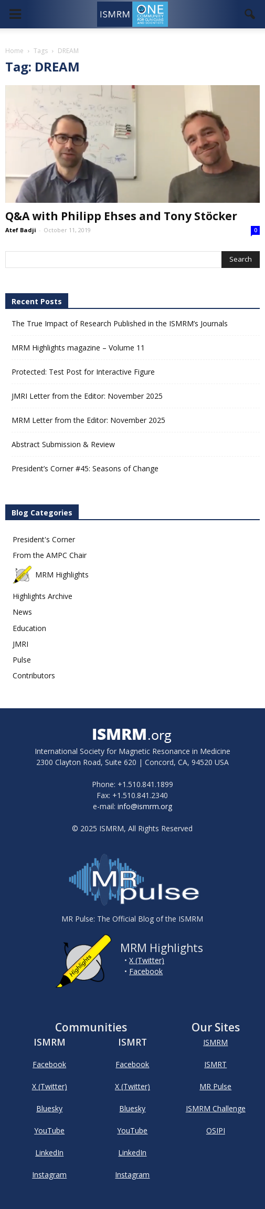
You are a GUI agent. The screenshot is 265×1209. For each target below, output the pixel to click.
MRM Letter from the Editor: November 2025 (88, 420)
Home (14, 50)
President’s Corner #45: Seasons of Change (85, 468)
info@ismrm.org (145, 806)
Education (29, 628)
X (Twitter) (146, 960)
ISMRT (215, 1064)
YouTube (49, 1130)
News (22, 612)
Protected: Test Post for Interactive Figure (83, 372)
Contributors (34, 675)
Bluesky (49, 1108)
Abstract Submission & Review (63, 444)
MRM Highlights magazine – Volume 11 (78, 348)
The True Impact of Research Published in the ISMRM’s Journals (120, 323)
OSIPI (215, 1130)
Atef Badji (20, 230)
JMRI (20, 644)
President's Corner (44, 539)
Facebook (146, 971)
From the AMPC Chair (50, 555)
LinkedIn (49, 1153)
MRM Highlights (51, 575)
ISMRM (215, 1042)
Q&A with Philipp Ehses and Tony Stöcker (121, 216)
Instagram (49, 1175)
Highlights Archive (42, 596)
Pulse (22, 660)
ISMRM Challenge (216, 1108)
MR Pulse (215, 1086)
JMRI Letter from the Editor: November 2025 (87, 396)
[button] (250, 14)
